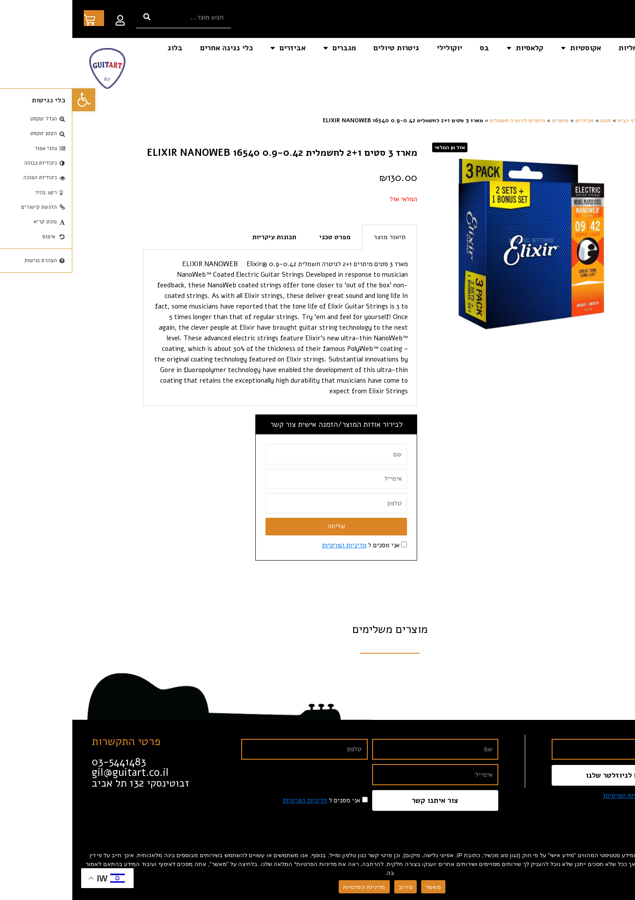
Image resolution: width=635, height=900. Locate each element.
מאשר (361, 887)
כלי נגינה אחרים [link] (154, 48)
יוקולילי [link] (377, 48)
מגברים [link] (267, 48)
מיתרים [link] (488, 120)
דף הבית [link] (606, 48)
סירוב (333, 887)
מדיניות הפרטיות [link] (272, 545)
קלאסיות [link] (452, 48)
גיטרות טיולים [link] (324, 48)
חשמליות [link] (560, 48)
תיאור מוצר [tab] (317, 237)
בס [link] (412, 48)
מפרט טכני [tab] (262, 237)
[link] (11, 99)
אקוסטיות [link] (509, 48)
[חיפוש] (75, 17)
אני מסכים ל (288, 545)
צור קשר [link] (607, 68)
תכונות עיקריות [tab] (202, 237)
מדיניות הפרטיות (292, 887)
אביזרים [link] (215, 48)
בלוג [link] (102, 48)
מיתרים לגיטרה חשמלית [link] (445, 120)
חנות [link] (533, 120)
